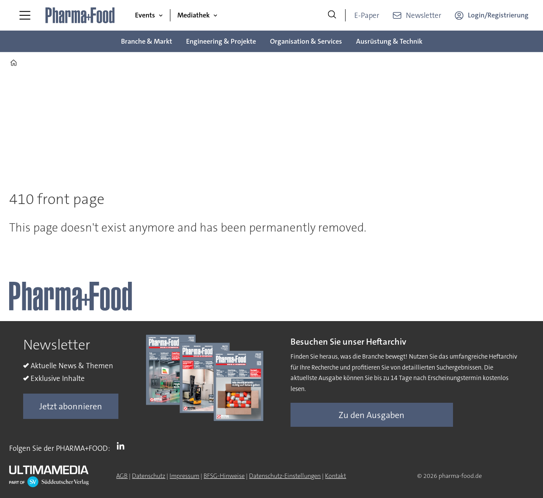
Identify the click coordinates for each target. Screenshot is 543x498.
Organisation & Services (306, 41)
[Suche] (332, 15)
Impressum (184, 476)
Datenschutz (148, 476)
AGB (122, 476)
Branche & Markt (146, 41)
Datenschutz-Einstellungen (285, 476)
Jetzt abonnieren (70, 406)
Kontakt (335, 476)
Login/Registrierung (498, 15)
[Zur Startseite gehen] (80, 15)
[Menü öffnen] (25, 15)
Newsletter (423, 15)
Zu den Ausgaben (372, 415)
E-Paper (366, 15)
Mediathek (193, 15)
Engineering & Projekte (221, 41)
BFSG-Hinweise (224, 476)
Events (145, 15)
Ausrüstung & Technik (389, 41)
